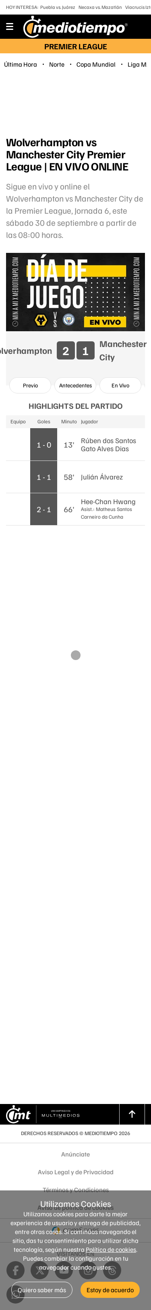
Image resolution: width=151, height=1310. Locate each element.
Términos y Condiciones (76, 1190)
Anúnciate (75, 1154)
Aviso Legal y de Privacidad (76, 1172)
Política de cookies (111, 1249)
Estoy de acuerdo (110, 1290)
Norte (56, 64)
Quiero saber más (42, 1290)
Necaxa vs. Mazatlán (100, 7)
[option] (30, 385)
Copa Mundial (96, 64)
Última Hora (20, 64)
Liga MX (139, 64)
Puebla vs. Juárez (57, 7)
